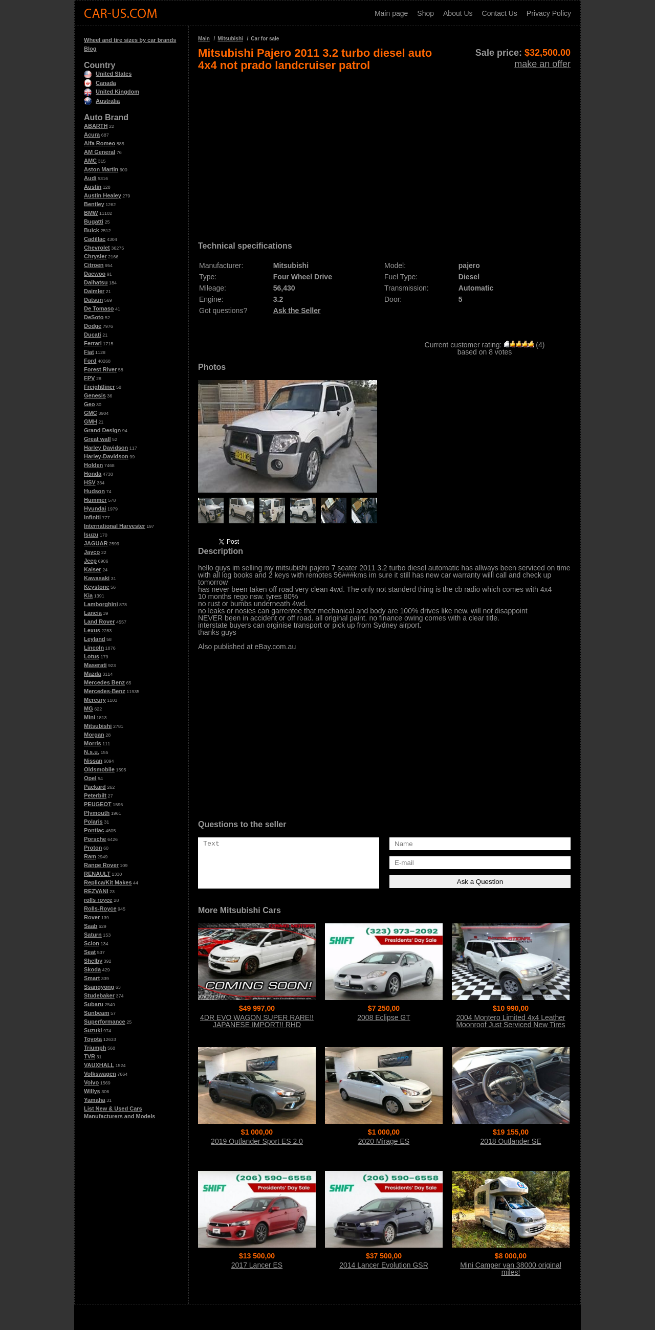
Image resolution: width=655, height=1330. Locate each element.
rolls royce (98, 900)
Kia (88, 595)
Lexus (92, 630)
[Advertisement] (384, 152)
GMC (90, 413)
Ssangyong (99, 987)
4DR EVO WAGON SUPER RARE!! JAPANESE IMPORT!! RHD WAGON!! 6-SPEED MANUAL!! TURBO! (257, 1028)
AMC (90, 161)
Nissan (93, 761)
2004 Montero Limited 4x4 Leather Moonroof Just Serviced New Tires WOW (510, 1024)
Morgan (94, 734)
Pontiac (94, 830)
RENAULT (97, 874)
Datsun (93, 300)
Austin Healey (102, 195)
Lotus (91, 656)
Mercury (95, 700)
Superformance (104, 1021)
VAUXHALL (99, 1065)
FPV (89, 378)
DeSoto (94, 317)
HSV (90, 482)
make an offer (542, 64)
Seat (90, 952)
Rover (92, 917)
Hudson (94, 491)
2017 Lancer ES (256, 1265)
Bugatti (93, 221)
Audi (90, 178)
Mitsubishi (98, 726)
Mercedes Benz (104, 682)
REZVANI (96, 891)
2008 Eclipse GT (383, 1017)
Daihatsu (95, 282)
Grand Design (102, 430)
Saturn (93, 935)
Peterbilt (95, 795)
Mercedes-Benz (104, 691)
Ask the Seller (297, 310)
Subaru (93, 1004)
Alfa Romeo (99, 143)
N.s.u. (91, 752)
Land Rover (99, 621)
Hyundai (95, 508)
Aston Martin (101, 169)
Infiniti (92, 517)
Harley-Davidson (106, 456)
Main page (391, 13)
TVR (89, 1056)
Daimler (94, 291)
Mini (89, 717)
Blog (90, 49)
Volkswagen (100, 1074)
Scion (91, 943)
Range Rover (101, 865)
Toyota (93, 1039)
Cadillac (94, 239)
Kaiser (92, 569)
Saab (90, 926)
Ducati (92, 334)
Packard (95, 787)
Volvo (91, 1082)
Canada (100, 83)
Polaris (93, 821)
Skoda (92, 969)
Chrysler (95, 256)
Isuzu (91, 534)
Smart (92, 978)
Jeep (90, 561)
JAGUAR (95, 543)
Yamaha (94, 1100)
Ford (90, 361)
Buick (91, 230)
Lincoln (94, 648)
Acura (92, 134)
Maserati (95, 665)
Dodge (92, 326)
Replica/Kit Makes (108, 882)
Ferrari (93, 343)
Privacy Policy (549, 13)
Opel (90, 778)
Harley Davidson (106, 448)
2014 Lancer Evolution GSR (383, 1265)
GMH (90, 421)
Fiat (89, 352)
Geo (89, 404)
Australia (102, 101)
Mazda (92, 674)
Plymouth (97, 813)
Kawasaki (97, 578)
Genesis (95, 395)
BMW (91, 213)
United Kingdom (111, 91)
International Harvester (114, 526)
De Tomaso (99, 308)
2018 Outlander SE (510, 1141)
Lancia (93, 613)
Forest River (100, 369)
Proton (93, 848)
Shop (425, 13)
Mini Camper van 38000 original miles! (510, 1268)
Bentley (94, 204)
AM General (99, 152)
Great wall (97, 439)
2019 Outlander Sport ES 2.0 (257, 1141)
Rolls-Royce (100, 908)
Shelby (93, 961)
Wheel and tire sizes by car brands (130, 40)
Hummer (95, 500)
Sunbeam (97, 1013)
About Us (458, 13)
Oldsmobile (99, 769)
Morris (92, 743)
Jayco (92, 552)
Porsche (95, 839)
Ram (90, 856)
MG (88, 708)
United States (108, 74)
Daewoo (94, 274)
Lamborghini (101, 604)
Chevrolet (97, 248)
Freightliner (99, 387)
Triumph (95, 1048)
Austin (92, 187)
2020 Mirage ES (383, 1141)
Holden (93, 465)
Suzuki (93, 1030)
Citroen (94, 265)
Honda (92, 474)
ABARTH (95, 126)
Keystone (97, 587)
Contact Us (499, 13)
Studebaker (99, 995)
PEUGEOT (98, 804)
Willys (92, 1091)
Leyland (94, 639)
